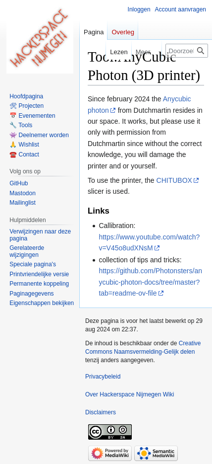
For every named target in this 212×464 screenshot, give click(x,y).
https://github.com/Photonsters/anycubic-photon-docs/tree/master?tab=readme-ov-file (150, 282)
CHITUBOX (174, 180)
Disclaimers (100, 412)
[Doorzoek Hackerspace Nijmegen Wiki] (186, 51)
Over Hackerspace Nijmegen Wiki (129, 394)
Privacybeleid (102, 376)
